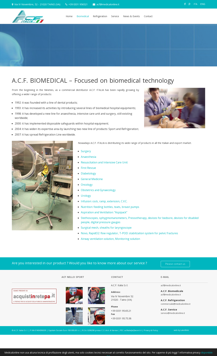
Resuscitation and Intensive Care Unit (104, 162)
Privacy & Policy (151, 329)
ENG (202, 4)
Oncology (87, 184)
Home (69, 16)
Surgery (86, 151)
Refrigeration (100, 16)
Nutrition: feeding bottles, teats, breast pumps (110, 207)
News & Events (131, 16)
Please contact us (175, 263)
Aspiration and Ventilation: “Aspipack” (104, 212)
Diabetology (88, 173)
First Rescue (88, 168)
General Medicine (92, 179)
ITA (195, 4)
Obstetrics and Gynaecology (98, 190)
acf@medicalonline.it (107, 4)
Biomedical (83, 16)
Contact (148, 16)
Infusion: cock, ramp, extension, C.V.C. (104, 201)
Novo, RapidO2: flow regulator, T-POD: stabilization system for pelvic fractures (129, 233)
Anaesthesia (88, 157)
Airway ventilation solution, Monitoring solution (110, 239)
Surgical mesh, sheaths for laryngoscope (106, 227)
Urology (86, 196)
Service (115, 16)
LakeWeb (185, 329)
